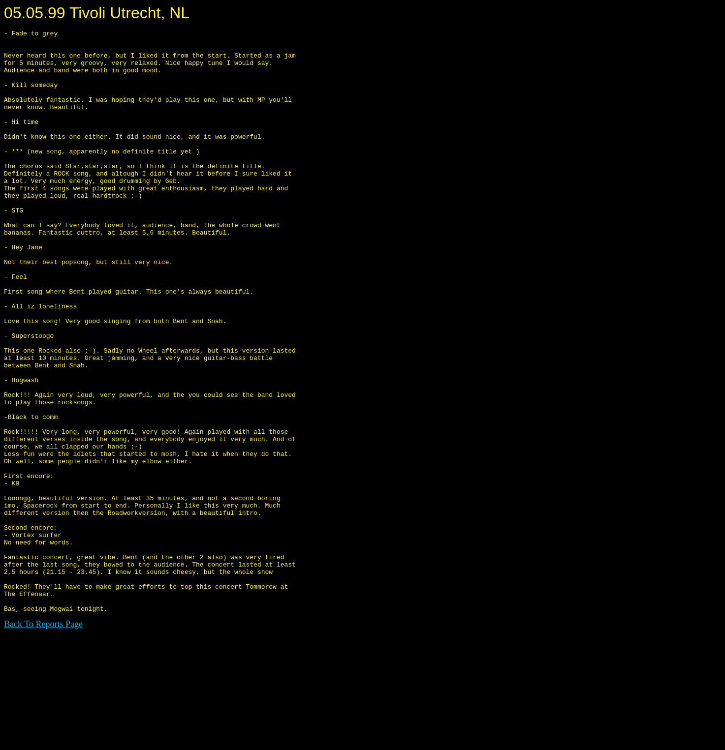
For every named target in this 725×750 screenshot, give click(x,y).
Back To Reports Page (43, 741)
